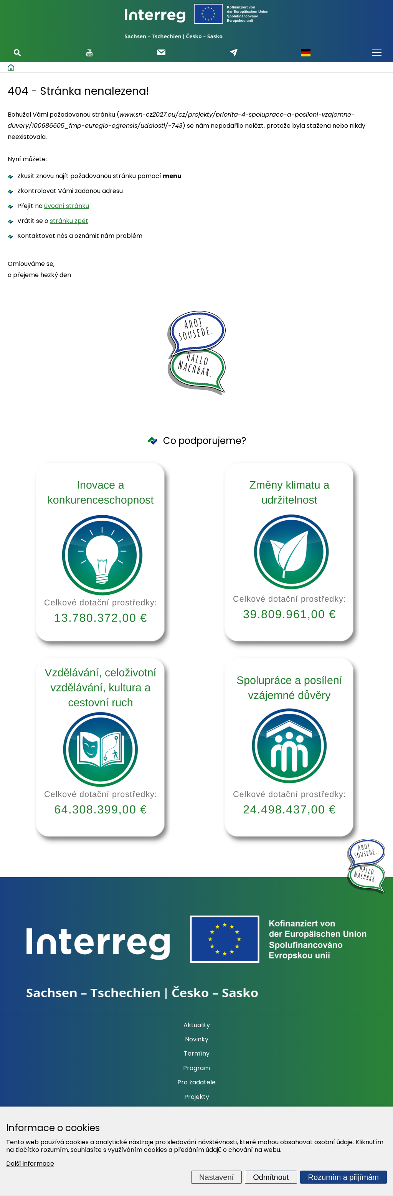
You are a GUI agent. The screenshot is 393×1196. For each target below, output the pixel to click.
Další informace (30, 1163)
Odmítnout (271, 1177)
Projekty (196, 1097)
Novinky (196, 1039)
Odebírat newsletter (161, 52)
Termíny (197, 1053)
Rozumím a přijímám (343, 1177)
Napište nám (234, 52)
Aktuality (196, 1025)
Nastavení (216, 1177)
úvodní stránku (66, 205)
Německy (305, 52)
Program (196, 1068)
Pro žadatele (196, 1082)
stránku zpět (69, 220)
